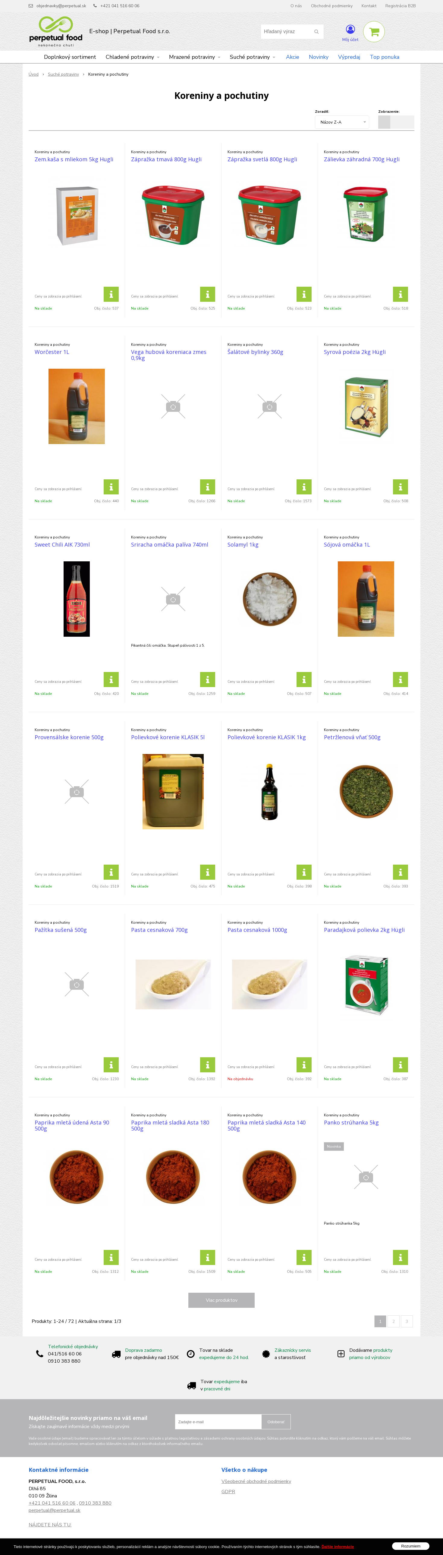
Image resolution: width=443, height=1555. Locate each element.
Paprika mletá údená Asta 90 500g (72, 1125)
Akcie (292, 57)
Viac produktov (221, 1300)
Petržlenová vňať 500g (352, 737)
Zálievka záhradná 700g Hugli (362, 159)
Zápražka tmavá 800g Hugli (166, 159)
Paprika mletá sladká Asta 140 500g (267, 1125)
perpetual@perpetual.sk (54, 1510)
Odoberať (276, 1422)
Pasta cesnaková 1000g (257, 929)
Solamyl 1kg (243, 544)
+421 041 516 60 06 (119, 6)
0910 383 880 (95, 1503)
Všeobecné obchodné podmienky (256, 1481)
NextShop (212, 1546)
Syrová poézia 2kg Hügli (355, 351)
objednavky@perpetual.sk (61, 6)
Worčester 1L (52, 351)
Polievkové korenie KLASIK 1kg (267, 737)
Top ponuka (384, 57)
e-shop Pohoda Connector (247, 1546)
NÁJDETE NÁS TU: (50, 1525)
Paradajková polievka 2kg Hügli (364, 929)
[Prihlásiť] (350, 33)
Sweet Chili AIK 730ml (62, 544)
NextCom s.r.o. (288, 1546)
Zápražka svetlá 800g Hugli (262, 159)
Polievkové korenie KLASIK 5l (168, 737)
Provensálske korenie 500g (69, 737)
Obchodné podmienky (332, 6)
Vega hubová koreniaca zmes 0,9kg (168, 354)
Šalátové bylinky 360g (255, 351)
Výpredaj (349, 57)
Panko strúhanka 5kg (351, 1122)
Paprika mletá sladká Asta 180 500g (170, 1125)
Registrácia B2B (400, 6)
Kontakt (369, 6)
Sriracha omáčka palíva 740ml (169, 544)
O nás (296, 6)
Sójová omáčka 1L (347, 544)
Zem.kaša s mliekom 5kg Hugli (74, 159)
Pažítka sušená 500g (61, 929)
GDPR (228, 1491)
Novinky (318, 57)
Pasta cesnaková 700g (159, 929)
